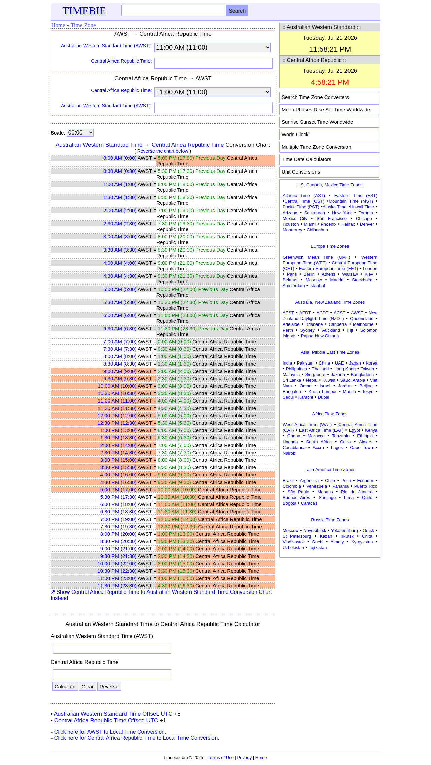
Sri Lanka (292, 380)
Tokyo (367, 391)
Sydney (307, 330)
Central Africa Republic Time (188, 145)
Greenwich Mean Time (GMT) (316, 257)
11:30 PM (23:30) (117, 585)
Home (58, 25)
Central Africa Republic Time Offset (98, 720)
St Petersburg (297, 536)
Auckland (331, 330)
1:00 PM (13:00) (118, 430)
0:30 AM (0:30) (119, 171)
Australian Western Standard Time (99, 145)
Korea (371, 363)
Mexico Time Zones (344, 184)
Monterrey (292, 229)
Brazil (288, 480)
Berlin (309, 274)
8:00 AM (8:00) (119, 356)
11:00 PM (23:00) (117, 578)
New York (342, 212)
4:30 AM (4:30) (119, 276)
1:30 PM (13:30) (118, 438)
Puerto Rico (365, 486)
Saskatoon (314, 212)
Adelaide (291, 324)
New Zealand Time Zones (340, 302)
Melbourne (363, 324)
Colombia (292, 486)
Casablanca (294, 447)
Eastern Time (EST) (355, 195)
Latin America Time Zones (330, 469)
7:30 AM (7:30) (119, 349)
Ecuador (365, 480)
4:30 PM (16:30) (118, 482)
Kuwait (328, 380)
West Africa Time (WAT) (307, 424)
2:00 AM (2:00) (119, 210)
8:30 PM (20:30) (118, 541)
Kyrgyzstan (362, 541)
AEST (288, 312)
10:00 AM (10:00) (117, 386)
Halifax (348, 224)
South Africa (319, 441)
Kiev (369, 274)
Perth (288, 330)
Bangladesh (362, 374)
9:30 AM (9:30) (119, 378)
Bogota (289, 503)
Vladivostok (294, 541)
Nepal (312, 380)
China (324, 363)
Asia (305, 352)
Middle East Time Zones (335, 352)
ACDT (322, 312)
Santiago (327, 497)
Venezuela (316, 486)
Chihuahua (317, 229)
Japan (355, 363)
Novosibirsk (314, 530)
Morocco (316, 435)
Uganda (290, 441)
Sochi (317, 541)
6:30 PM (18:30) (118, 511)
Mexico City (295, 218)
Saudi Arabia (352, 380)
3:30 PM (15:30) (118, 467)
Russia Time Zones (330, 519)
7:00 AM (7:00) (119, 341)
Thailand (320, 368)
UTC (167, 714)
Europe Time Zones (330, 246)
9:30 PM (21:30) (118, 556)
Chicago (364, 218)
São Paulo (298, 491)
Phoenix (328, 224)
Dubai (323, 397)
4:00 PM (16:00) (118, 474)
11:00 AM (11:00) (117, 401)
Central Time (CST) (304, 201)
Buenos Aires (296, 497)
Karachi (305, 397)
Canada (314, 184)
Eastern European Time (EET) (328, 268)
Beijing (366, 385)
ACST (339, 312)
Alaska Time (334, 206)
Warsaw (350, 274)
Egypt (354, 430)
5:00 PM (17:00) (118, 489)
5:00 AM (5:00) (119, 289)
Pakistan (305, 363)
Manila (349, 391)
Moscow (314, 279)
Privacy (244, 757)
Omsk (368, 530)
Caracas (309, 503)
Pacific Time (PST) (301, 206)
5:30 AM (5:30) (119, 302)
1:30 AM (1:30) (119, 197)
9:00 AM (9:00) (119, 371)
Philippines (296, 368)
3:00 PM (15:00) (118, 460)
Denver (367, 224)
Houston (291, 224)
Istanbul (317, 285)
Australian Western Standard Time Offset (106, 714)
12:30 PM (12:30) (117, 423)
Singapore (315, 374)
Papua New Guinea (320, 335)
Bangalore (292, 391)
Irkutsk (347, 536)
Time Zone (83, 25)
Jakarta (338, 374)
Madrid (337, 279)
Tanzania (341, 435)
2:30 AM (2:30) (119, 223)
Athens (328, 274)
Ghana (293, 435)
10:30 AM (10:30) (117, 393)
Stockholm (362, 279)
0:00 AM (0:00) (119, 158)
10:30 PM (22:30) (117, 571)
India (287, 363)
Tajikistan (318, 547)
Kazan (326, 536)
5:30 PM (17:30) (118, 497)
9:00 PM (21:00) (118, 548)
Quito (367, 497)
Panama (340, 486)
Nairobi (289, 453)
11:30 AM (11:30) (117, 408)
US (301, 184)
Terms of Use (221, 757)
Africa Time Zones (330, 413)
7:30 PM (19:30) (118, 526)
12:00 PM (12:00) (117, 415)
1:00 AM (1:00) (119, 184)
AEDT (305, 312)
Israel (325, 385)
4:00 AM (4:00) (119, 263)
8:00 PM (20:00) (118, 534)
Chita (367, 536)
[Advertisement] (329, 602)
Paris (292, 274)
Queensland (361, 318)
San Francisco (332, 218)
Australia (303, 302)
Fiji (350, 330)
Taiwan (367, 368)
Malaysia (291, 374)
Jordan (345, 385)
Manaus (325, 491)
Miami (310, 224)
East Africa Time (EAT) (321, 430)
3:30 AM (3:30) (119, 250)
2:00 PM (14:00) (118, 445)
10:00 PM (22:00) (117, 563)
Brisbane (314, 324)
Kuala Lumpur (323, 391)
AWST (357, 312)
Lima (349, 497)
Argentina (309, 480)
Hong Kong (345, 368)
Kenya (371, 430)
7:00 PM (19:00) (118, 519)
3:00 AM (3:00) (119, 236)
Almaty (337, 541)
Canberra (338, 324)
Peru (346, 480)
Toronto (366, 212)
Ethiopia (365, 435)
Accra (318, 447)
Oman (305, 385)
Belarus (290, 279)
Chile (330, 480)
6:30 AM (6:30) (119, 328)
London (370, 268)
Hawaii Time (362, 206)
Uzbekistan (293, 547)
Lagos (337, 447)
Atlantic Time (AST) (304, 195)
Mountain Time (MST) (351, 201)
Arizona (290, 212)
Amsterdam (294, 285)
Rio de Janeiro (356, 491)
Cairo (345, 441)
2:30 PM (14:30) (118, 452)
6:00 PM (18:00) (118, 504)
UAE (339, 363)
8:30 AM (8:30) (119, 364)
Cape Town (361, 447)
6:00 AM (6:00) (119, 315)
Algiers (365, 441)
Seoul (288, 397)
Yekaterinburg (344, 530)
